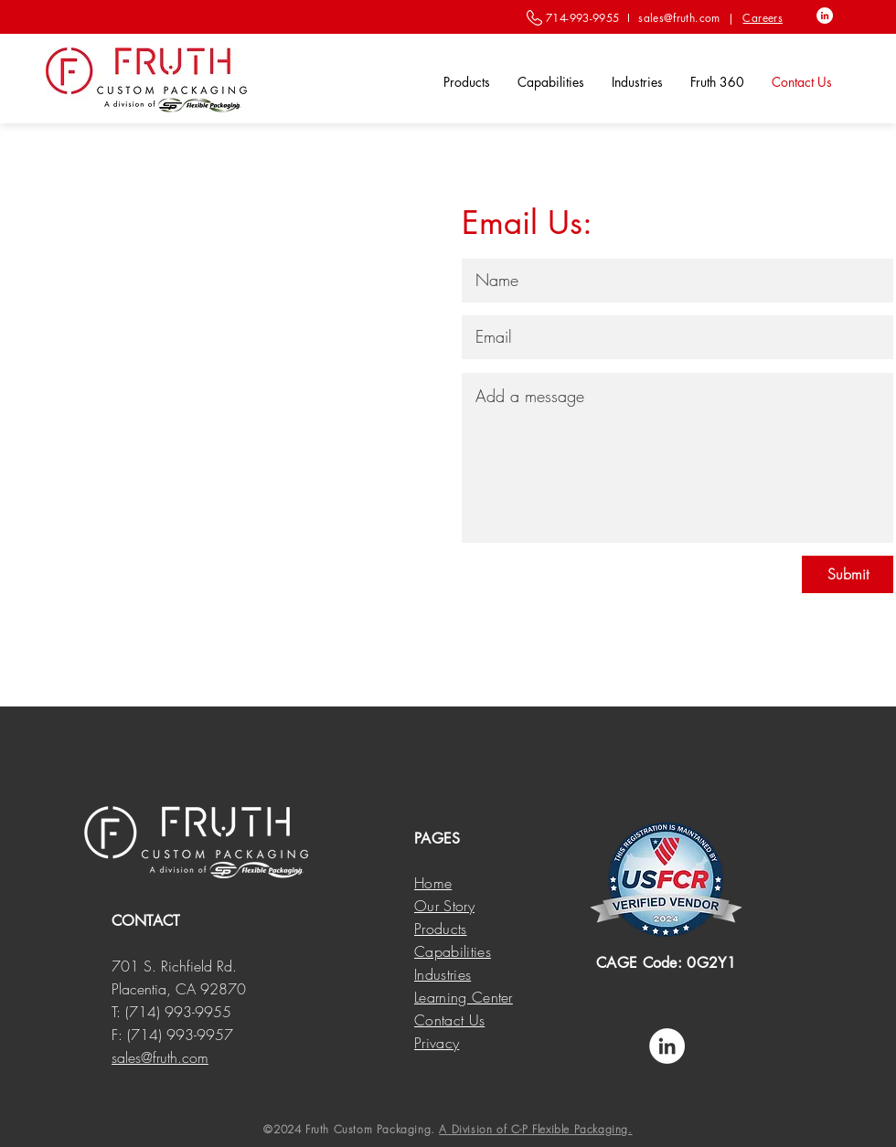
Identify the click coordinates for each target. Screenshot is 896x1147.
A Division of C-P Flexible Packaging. (535, 1129)
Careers (762, 18)
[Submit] (847, 574)
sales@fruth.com (679, 18)
